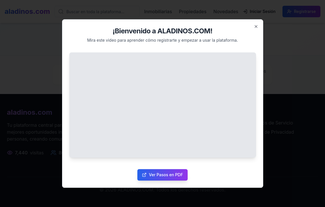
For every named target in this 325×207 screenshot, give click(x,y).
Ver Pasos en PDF (162, 174)
